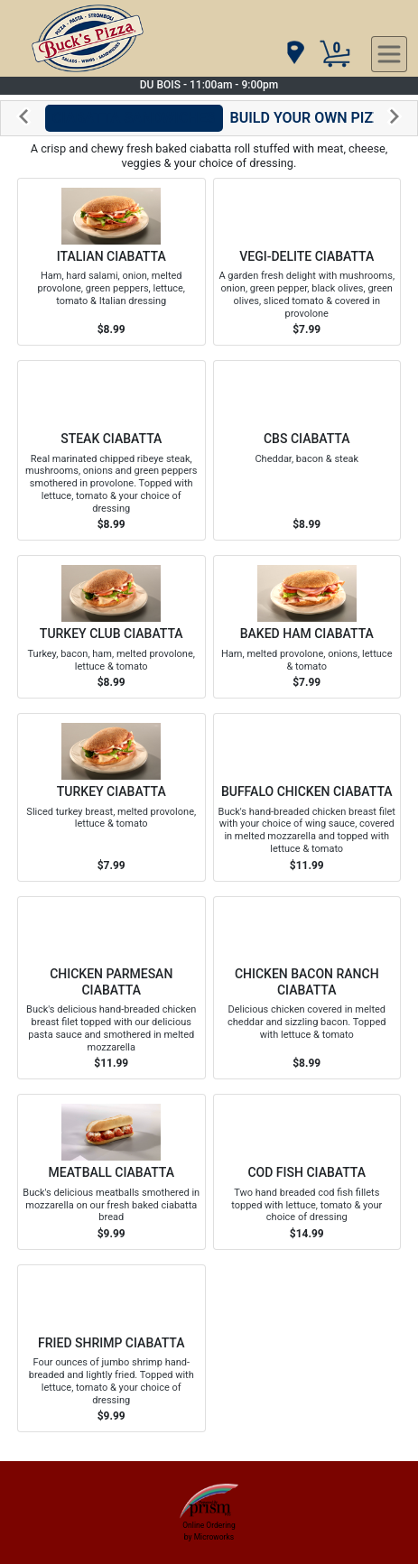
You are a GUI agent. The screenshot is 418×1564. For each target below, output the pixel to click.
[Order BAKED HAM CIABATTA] (307, 627)
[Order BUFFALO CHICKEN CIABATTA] (307, 797)
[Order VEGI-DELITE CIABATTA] (307, 262)
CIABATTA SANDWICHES (134, 117)
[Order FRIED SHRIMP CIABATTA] (111, 1348)
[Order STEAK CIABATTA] (111, 450)
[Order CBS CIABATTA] (307, 450)
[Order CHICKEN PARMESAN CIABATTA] (111, 988)
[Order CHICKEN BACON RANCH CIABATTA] (307, 988)
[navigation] (294, 54)
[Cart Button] (335, 54)
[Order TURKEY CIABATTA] (111, 797)
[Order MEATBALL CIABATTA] (111, 1172)
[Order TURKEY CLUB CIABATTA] (111, 627)
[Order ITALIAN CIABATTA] (111, 262)
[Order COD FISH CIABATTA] (307, 1172)
